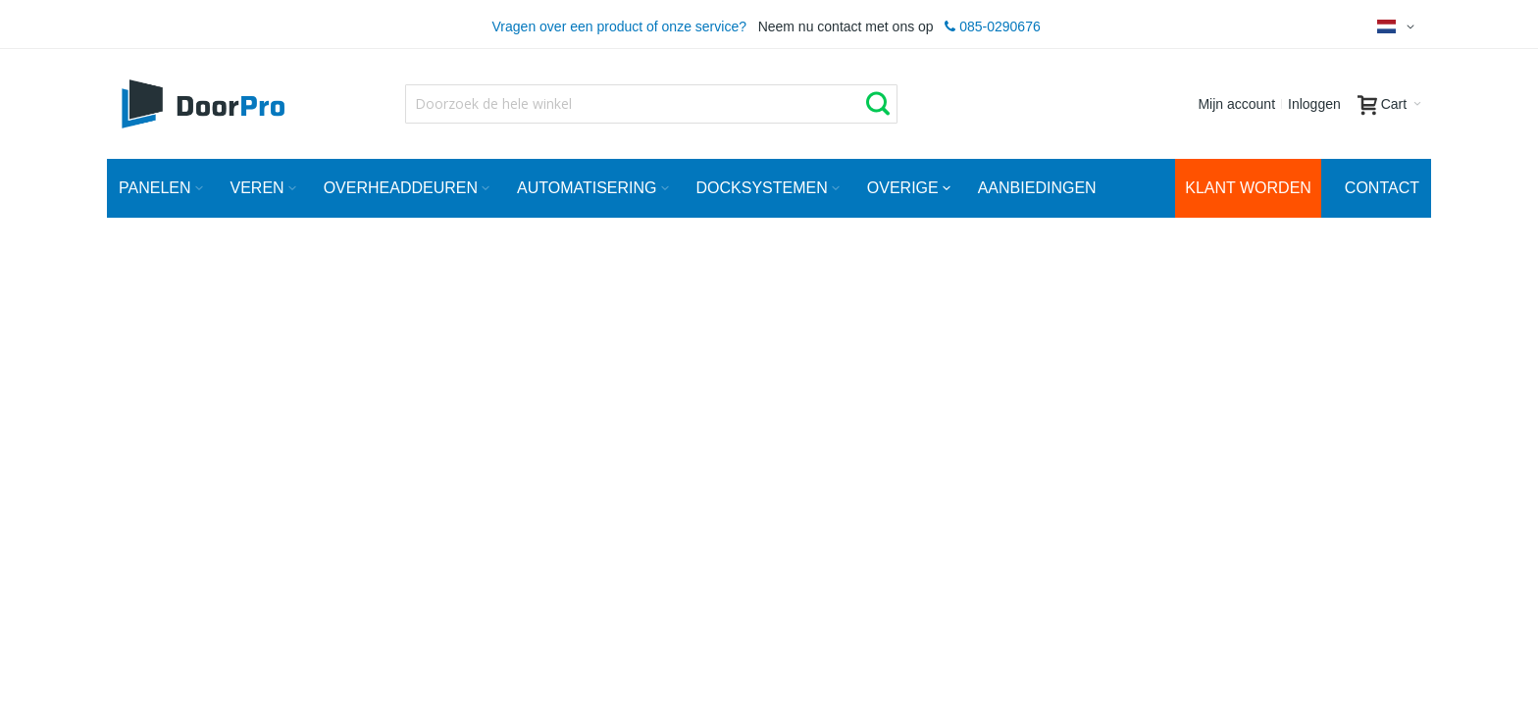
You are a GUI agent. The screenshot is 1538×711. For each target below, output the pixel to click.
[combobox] (651, 104)
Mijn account (1236, 104)
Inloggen (1314, 104)
